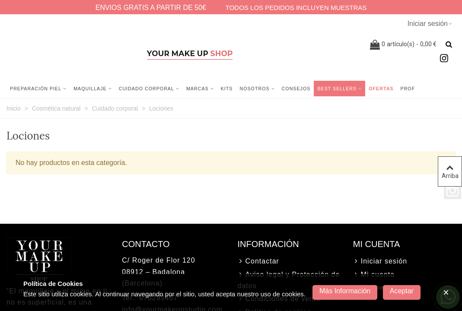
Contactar (258, 261)
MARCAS (197, 88)
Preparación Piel (35, 88)
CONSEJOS (296, 88)
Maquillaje (90, 88)
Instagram (452, 190)
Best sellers (337, 88)
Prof (408, 88)
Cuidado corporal (146, 88)
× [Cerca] (446, 292)
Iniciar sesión (380, 261)
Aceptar (402, 291)
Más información (344, 291)
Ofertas (381, 88)
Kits (227, 88)
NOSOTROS (254, 88)
